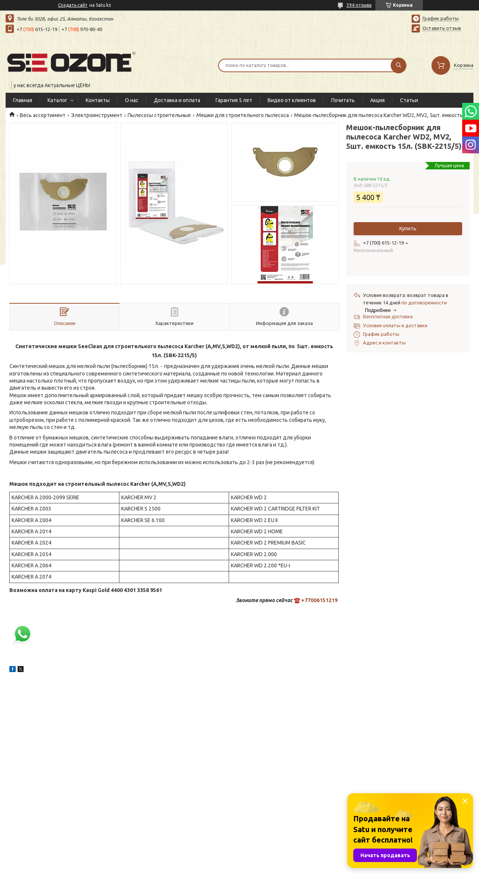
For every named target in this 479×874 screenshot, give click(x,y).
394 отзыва (359, 5)
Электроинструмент (96, 115)
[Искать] (398, 65)
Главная (22, 100)
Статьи (409, 100)
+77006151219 (319, 600)
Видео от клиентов (292, 100)
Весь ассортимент (42, 115)
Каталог (57, 100)
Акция (377, 100)
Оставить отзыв (441, 28)
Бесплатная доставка (388, 316)
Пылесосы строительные (159, 115)
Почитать (343, 100)
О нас (131, 100)
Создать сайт (73, 5)
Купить (408, 228)
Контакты (98, 100)
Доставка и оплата (177, 100)
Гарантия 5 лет (234, 100)
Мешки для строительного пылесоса (242, 115)
